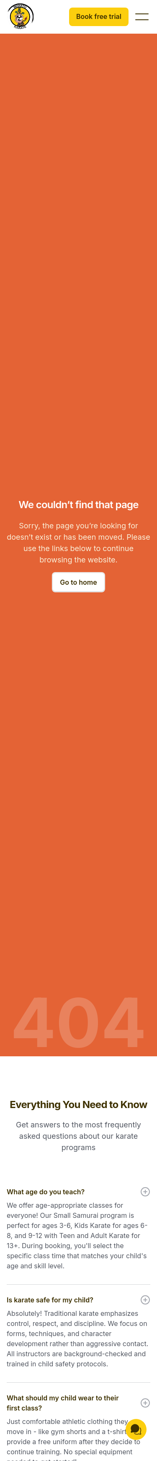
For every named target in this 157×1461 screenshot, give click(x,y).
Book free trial (98, 16)
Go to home (78, 582)
